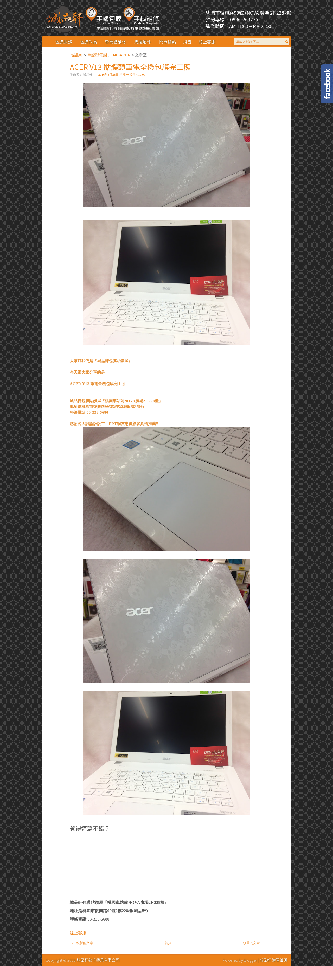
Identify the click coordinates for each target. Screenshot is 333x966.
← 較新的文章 (82, 943)
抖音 (187, 41)
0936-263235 (243, 19)
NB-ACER (122, 55)
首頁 (168, 943)
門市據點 (167, 41)
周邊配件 (142, 41)
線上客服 (207, 41)
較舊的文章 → (254, 943)
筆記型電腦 (97, 55)
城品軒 (77, 55)
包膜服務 (63, 41)
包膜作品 (88, 41)
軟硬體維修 (115, 41)
